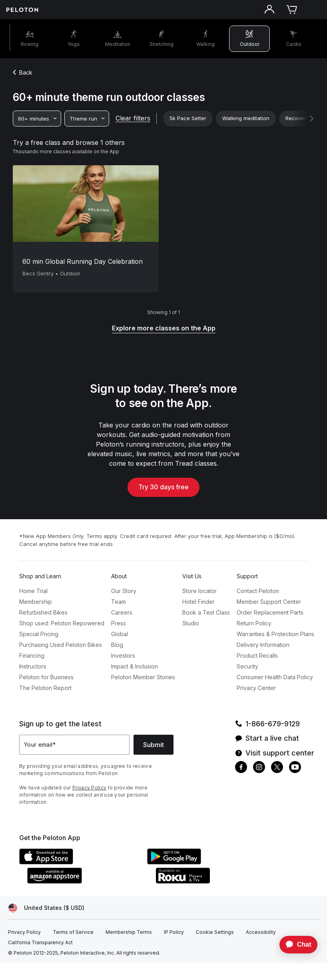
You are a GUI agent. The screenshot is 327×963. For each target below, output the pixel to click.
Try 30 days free (163, 487)
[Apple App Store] (79, 862)
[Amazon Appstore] (87, 881)
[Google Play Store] (207, 862)
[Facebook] (241, 768)
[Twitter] (277, 768)
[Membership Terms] (129, 932)
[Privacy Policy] (24, 932)
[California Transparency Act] (40, 942)
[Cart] (291, 9)
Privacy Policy (89, 788)
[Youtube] (295, 768)
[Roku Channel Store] (215, 881)
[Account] (269, 9)
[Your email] (74, 745)
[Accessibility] (261, 932)
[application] (294, 944)
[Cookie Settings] (215, 932)
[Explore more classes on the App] (163, 328)
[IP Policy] (174, 932)
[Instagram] (259, 768)
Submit (153, 745)
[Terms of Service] (73, 932)
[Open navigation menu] (314, 9)
